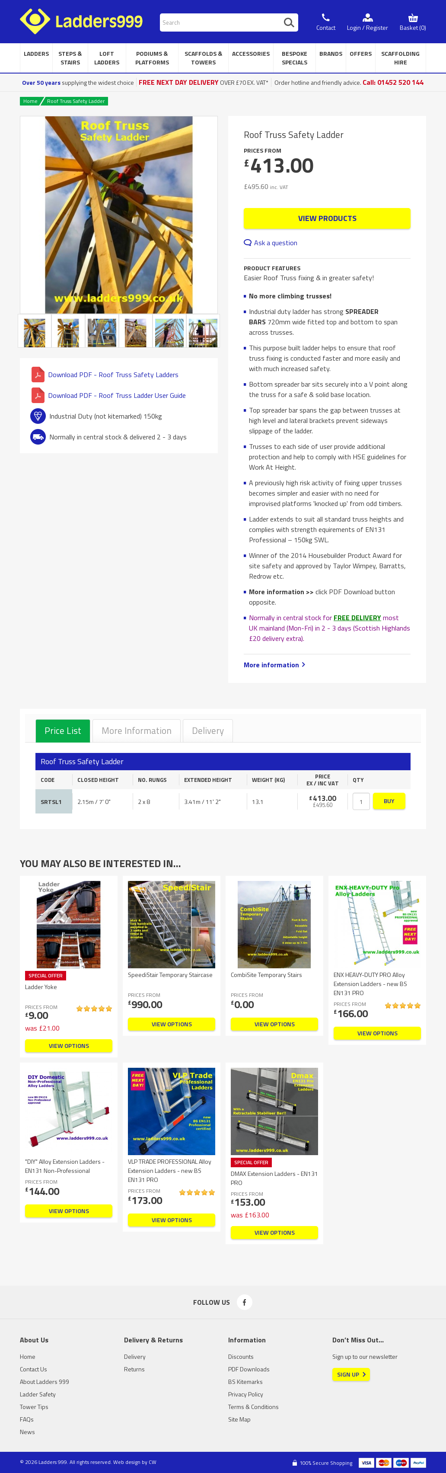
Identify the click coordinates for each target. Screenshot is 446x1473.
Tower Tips (34, 1406)
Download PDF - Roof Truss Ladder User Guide (109, 395)
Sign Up (348, 1374)
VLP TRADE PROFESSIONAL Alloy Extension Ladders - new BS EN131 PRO (169, 1170)
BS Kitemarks (245, 1381)
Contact (325, 27)
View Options (69, 1045)
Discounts (241, 1356)
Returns (134, 1369)
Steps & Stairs (70, 58)
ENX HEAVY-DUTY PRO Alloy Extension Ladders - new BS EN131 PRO (370, 983)
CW (152, 1462)
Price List (63, 730)
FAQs (27, 1419)
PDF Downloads (249, 1369)
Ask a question (275, 242)
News (27, 1431)
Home (30, 101)
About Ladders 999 (44, 1381)
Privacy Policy (245, 1394)
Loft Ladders (106, 58)
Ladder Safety (38, 1394)
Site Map (239, 1419)
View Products (327, 218)
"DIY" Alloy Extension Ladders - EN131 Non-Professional (65, 1166)
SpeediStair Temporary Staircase (170, 974)
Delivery (208, 730)
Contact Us (33, 1369)
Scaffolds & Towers (203, 58)
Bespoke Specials (294, 58)
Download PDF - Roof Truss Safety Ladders (105, 374)
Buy (389, 800)
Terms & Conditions (253, 1406)
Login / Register (367, 27)
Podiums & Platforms (152, 58)
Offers (361, 53)
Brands (330, 53)
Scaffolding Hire (400, 58)
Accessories (251, 53)
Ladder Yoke (41, 986)
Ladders (36, 53)
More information (271, 665)
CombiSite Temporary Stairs (266, 974)
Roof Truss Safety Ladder (76, 101)
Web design (126, 1462)
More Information (137, 730)
